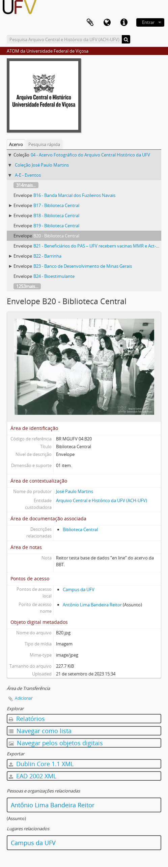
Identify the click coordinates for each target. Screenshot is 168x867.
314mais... (26, 185)
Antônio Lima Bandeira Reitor (92, 605)
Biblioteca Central (80, 529)
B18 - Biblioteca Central (56, 215)
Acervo (16, 144)
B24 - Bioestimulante (54, 276)
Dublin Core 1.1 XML (41, 764)
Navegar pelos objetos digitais (56, 743)
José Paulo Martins (74, 491)
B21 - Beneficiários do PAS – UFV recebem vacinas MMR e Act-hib (97, 246)
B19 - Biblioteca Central (56, 226)
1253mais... (27, 286)
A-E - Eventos (28, 175)
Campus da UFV (78, 589)
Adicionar (24, 698)
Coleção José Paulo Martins (42, 165)
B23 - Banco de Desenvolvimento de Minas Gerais (82, 266)
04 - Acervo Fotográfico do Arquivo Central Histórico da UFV (90, 155)
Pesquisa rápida (44, 144)
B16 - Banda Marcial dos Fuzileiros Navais (74, 195)
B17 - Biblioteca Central (56, 205)
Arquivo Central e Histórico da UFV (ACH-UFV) (101, 500)
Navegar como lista (40, 731)
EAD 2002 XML (32, 776)
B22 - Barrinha (47, 256)
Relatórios (27, 719)
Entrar (148, 22)
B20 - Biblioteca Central (56, 236)
